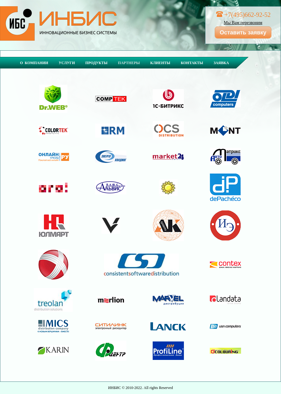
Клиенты (160, 63)
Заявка (221, 63)
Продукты (96, 63)
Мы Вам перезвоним (243, 22)
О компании (34, 63)
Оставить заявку (243, 32)
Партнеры (129, 63)
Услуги (67, 63)
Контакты (192, 63)
